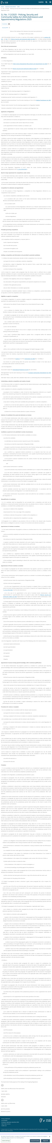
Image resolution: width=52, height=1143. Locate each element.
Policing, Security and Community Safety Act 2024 (23, 39)
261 (7, 39)
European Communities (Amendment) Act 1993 (39, 372)
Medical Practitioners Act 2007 (43, 100)
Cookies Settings (6, 1141)
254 (2, 39)
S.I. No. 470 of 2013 (22, 169)
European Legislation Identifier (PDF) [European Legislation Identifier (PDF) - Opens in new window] (10, 1122)
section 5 (17, 358)
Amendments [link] (5, 24)
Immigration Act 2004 (30, 358)
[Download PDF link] (5, 27)
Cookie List (4, 1125)
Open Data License (5, 1124)
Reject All (45, 1141)
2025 (18, 6)
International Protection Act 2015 (21, 369)
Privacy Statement (5, 1118)
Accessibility (4, 1120)
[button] (46, 2)
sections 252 (47, 37)
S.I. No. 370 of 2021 (8, 590)
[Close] (49, 1137)
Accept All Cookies (35, 1141)
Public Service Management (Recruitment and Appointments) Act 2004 (30, 64)
